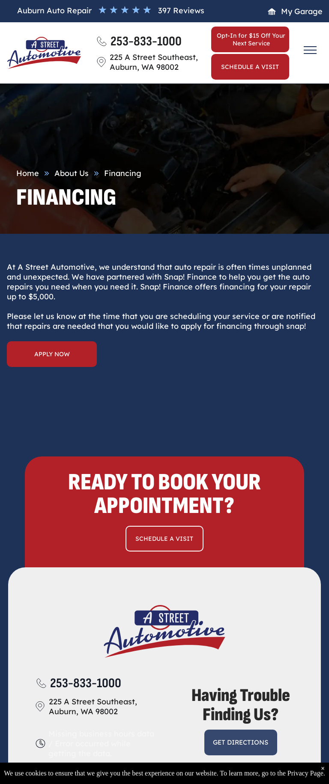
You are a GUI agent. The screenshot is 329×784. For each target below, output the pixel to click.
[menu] (310, 50)
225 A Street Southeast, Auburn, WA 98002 (93, 706)
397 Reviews (181, 10)
